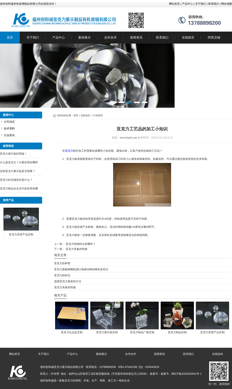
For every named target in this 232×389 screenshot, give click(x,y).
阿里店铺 (214, 37)
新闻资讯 (136, 37)
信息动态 (85, 115)
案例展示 (84, 37)
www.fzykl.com (128, 137)
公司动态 (9, 121)
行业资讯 (9, 135)
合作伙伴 (110, 37)
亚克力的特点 (62, 275)
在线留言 (188, 37)
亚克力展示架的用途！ (13, 153)
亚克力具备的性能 (76, 248)
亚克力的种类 (62, 263)
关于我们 (32, 37)
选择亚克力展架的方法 (67, 281)
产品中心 (58, 37)
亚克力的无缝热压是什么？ (16, 179)
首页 (10, 37)
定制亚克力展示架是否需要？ (17, 171)
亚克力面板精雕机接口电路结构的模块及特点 (81, 269)
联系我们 (162, 37)
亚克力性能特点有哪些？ (80, 243)
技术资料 (9, 128)
